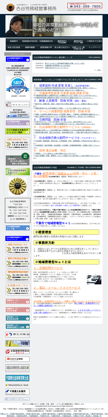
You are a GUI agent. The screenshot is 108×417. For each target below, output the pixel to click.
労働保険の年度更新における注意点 (57, 65)
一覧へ (99, 70)
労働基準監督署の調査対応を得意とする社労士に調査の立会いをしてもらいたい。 (64, 98)
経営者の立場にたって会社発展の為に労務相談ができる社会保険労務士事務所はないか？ (66, 130)
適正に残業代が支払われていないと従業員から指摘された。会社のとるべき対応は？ (65, 116)
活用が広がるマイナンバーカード (57, 68)
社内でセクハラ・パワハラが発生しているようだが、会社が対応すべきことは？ (63, 122)
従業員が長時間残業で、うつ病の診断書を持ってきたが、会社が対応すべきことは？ (65, 124)
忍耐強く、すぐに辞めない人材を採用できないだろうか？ (55, 153)
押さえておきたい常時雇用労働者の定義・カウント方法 (64, 63)
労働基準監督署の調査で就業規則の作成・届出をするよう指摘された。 (60, 90)
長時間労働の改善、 (42, 132)
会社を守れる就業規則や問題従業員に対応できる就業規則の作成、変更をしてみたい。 (66, 88)
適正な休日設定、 (55, 132)
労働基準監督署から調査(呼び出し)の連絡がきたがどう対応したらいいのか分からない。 (66, 95)
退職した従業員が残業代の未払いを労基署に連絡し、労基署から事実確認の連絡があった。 (67, 114)
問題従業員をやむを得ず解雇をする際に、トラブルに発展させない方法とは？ (62, 108)
